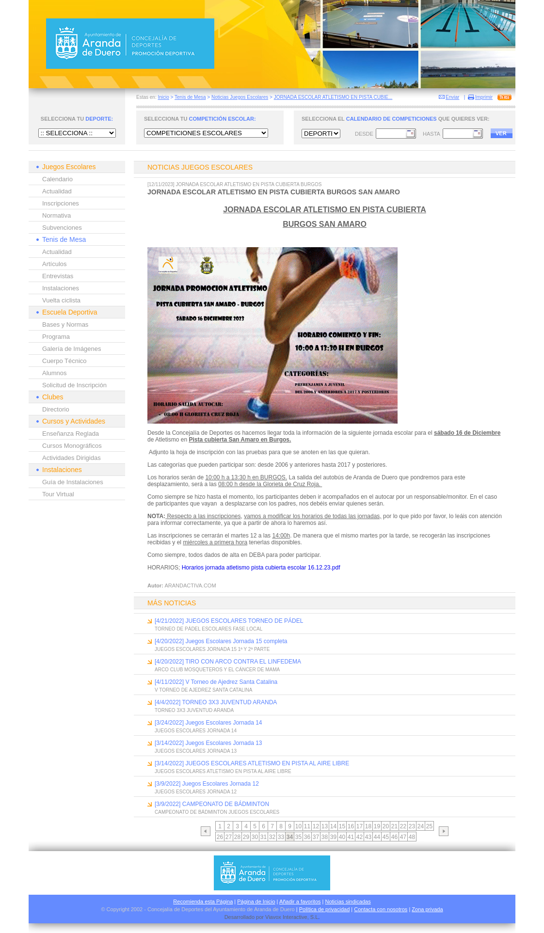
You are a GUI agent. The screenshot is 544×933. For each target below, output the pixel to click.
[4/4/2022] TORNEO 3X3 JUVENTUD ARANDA (216, 702)
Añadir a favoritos (300, 901)
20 (386, 826)
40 (342, 837)
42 (359, 837)
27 (228, 837)
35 (298, 837)
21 (394, 826)
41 (351, 837)
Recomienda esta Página (203, 901)
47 (403, 837)
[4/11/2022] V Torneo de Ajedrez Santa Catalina (216, 682)
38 (324, 837)
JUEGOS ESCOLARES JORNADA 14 (196, 730)
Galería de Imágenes (71, 348)
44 (377, 837)
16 (351, 826)
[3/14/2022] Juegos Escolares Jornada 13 (208, 743)
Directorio (55, 409)
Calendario (57, 179)
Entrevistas (57, 276)
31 (263, 837)
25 (429, 826)
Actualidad (57, 191)
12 (316, 826)
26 (220, 837)
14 (333, 826)
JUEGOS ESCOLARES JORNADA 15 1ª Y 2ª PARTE (212, 649)
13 (324, 826)
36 (307, 837)
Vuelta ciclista (61, 300)
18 (368, 826)
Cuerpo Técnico (64, 360)
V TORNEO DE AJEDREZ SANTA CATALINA (203, 690)
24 (420, 826)
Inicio (163, 97)
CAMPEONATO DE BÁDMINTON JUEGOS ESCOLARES (217, 812)
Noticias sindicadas (348, 901)
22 (403, 826)
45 (386, 837)
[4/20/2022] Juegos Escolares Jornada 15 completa (221, 641)
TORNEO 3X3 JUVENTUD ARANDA (194, 710)
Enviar (452, 97)
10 (298, 826)
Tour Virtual (58, 494)
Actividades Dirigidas (71, 457)
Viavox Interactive (286, 917)
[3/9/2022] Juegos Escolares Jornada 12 (207, 783)
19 (377, 826)
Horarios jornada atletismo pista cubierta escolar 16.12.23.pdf (261, 567)
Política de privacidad (324, 909)
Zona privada (427, 909)
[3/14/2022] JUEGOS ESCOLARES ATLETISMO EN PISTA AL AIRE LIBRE (252, 763)
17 (359, 826)
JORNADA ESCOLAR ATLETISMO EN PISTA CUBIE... (333, 97)
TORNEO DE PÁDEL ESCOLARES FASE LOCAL (208, 629)
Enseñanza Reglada (70, 433)
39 (333, 837)
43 (368, 837)
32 (272, 837)
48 (412, 837)
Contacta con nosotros (380, 909)
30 (255, 837)
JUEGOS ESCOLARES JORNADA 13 (196, 751)
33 (281, 837)
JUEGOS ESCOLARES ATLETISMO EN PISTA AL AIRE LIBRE (223, 771)
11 (307, 826)
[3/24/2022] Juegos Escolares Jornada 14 (208, 722)
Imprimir (484, 97)
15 (342, 826)
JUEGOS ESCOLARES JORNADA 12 (196, 791)
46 (394, 837)
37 (316, 837)
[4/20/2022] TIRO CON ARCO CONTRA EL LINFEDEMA (228, 661)
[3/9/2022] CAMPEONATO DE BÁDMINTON (212, 804)
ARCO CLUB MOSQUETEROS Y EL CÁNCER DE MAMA (217, 669)
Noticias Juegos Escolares (239, 97)
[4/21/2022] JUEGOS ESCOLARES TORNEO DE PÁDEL (229, 620)
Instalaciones (60, 288)
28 (237, 837)
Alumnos (54, 373)
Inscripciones (60, 203)
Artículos (54, 264)
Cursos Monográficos (72, 445)
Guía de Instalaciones (72, 482)
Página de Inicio (256, 901)
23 (412, 826)
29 (246, 837)
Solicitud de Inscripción (74, 385)
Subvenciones (62, 227)
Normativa (56, 215)
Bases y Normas (65, 324)
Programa (56, 336)
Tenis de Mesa (190, 97)
